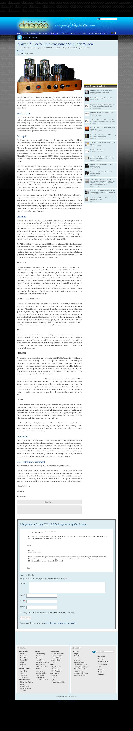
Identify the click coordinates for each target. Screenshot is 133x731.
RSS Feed (101, 674)
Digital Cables (40, 677)
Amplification (30, 37)
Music (73, 33)
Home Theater (40, 660)
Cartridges (23, 671)
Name (22, 595)
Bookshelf (39, 656)
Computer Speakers (42, 662)
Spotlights (101, 659)
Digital (22, 654)
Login (76, 654)
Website (22, 607)
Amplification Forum (80, 665)
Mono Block (24, 658)
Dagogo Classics (103, 661)
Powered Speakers (42, 666)
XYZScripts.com (71, 701)
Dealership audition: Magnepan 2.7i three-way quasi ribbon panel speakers (103, 135)
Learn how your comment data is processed (60, 623)
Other (53, 662)
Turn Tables (24, 677)
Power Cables (40, 675)
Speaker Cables (41, 673)
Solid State (23, 664)
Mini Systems (40, 664)
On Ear (53, 678)
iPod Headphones (57, 669)
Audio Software (56, 660)
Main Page (77, 660)
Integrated (23, 656)
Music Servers (25, 686)
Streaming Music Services (25, 689)
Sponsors (101, 669)
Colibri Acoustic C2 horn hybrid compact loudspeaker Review (101, 198)
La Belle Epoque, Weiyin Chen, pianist (101, 98)
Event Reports (54, 33)
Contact (71, 19)
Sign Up (76, 656)
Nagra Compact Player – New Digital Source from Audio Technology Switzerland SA (102, 105)
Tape (21, 673)
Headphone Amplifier (58, 682)
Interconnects (40, 671)
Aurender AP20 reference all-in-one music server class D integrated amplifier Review (102, 157)
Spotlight (65, 33)
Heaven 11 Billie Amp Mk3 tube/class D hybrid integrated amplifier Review (101, 91)
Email (22, 601)
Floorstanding (40, 654)
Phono (22, 662)
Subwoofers (40, 658)
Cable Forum (78, 671)
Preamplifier (24, 660)
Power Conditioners (57, 654)
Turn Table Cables (42, 679)
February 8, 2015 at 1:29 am (51, 531)
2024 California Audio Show (98, 33)
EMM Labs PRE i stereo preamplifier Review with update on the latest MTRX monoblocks (102, 191)
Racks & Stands (56, 658)
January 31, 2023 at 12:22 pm (34, 552)
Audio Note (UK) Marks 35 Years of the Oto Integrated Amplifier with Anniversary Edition (102, 120)
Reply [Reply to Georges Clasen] (29, 545)
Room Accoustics (57, 656)
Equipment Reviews (29, 33)
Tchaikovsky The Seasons (97, 150)
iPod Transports (56, 671)
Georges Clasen (35, 532)
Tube (21, 666)
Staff (65, 19)
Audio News (43, 33)
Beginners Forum (79, 675)
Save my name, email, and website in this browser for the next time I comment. (48, 612)
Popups (59, 701)
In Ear (53, 680)
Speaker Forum (79, 663)
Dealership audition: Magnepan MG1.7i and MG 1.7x (102, 113)
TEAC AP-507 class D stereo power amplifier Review (102, 143)
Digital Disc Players (26, 682)
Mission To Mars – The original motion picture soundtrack (102, 128)
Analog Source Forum (81, 667)
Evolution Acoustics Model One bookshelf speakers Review (101, 172)
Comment (24, 583)
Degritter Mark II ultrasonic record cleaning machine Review (102, 165)
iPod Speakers (56, 667)
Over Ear (54, 676)
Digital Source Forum (81, 669)
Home (18, 33)
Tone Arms (23, 675)
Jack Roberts (23, 54)
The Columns (81, 33)
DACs (22, 684)
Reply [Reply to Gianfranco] (29, 568)
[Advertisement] (66, 8)
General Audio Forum (81, 673)
